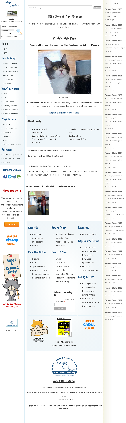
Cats (34, 262)
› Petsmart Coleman (9, 110)
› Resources (6, 83)
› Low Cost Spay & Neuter (11, 154)
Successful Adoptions (65, 277)
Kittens (35, 259)
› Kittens (4, 94)
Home (4, 44)
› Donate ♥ (5, 124)
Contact (35, 245)
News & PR (60, 262)
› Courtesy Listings (9, 106)
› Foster (4, 140)
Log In (4, 49)
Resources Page (89, 234)
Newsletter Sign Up (64, 274)
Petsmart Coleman (40, 274)
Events (59, 259)
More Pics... (64, 97)
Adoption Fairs (62, 238)
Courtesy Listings (40, 270)
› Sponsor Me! (7, 132)
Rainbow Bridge (63, 281)
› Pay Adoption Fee (9, 67)
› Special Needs (7, 102)
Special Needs (38, 266)
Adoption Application (65, 234)
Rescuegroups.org (83, 406)
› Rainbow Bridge (8, 79)
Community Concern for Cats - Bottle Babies (90, 302)
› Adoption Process (9, 63)
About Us (36, 234)
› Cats (3, 98)
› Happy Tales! (7, 75)
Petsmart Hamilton (41, 277)
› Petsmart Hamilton (9, 114)
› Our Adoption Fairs (9, 71)
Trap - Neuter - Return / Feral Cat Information (90, 251)
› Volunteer (6, 136)
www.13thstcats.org (64, 381)
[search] (60, 8)
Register (4, 53)
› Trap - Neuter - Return (11, 144)
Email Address (59, 301)
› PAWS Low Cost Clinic (10, 158)
